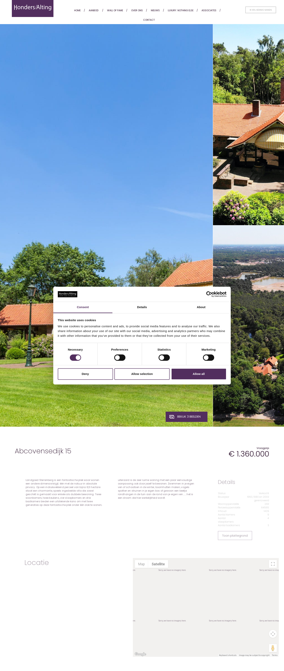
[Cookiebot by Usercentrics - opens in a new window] (209, 294)
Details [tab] (142, 307)
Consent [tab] (83, 307)
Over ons (137, 10)
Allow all (199, 374)
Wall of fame (115, 10)
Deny (85, 374)
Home (77, 10)
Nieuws (155, 10)
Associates (209, 10)
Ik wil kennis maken (261, 9)
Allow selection (142, 374)
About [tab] (201, 307)
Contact (149, 20)
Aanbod (93, 10)
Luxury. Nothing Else (180, 10)
